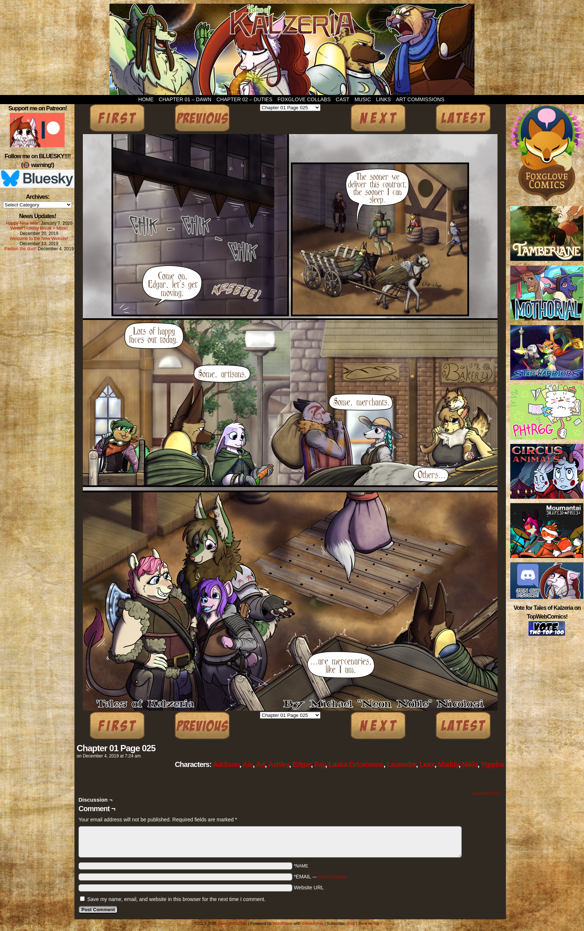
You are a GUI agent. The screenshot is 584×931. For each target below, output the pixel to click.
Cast (342, 99)
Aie (247, 764)
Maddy (448, 764)
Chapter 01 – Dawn (185, 99)
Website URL (309, 887)
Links (383, 99)
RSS (351, 923)
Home (146, 99)
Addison (226, 764)
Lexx (427, 764)
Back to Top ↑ (370, 923)
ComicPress (312, 923)
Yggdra (492, 764)
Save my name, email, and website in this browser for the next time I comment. (176, 899)
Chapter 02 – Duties (244, 99)
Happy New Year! (23, 223)
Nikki (470, 764)
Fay (319, 764)
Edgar (301, 764)
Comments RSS (485, 793)
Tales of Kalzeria (292, 49)
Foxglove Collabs (304, 99)
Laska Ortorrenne (356, 764)
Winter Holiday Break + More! (39, 228)
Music (362, 99)
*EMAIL (320, 876)
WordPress (282, 923)
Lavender (401, 764)
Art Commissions (420, 99)
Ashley (278, 764)
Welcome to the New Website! (39, 238)
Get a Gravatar (332, 876)
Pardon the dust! (20, 248)
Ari (260, 764)
